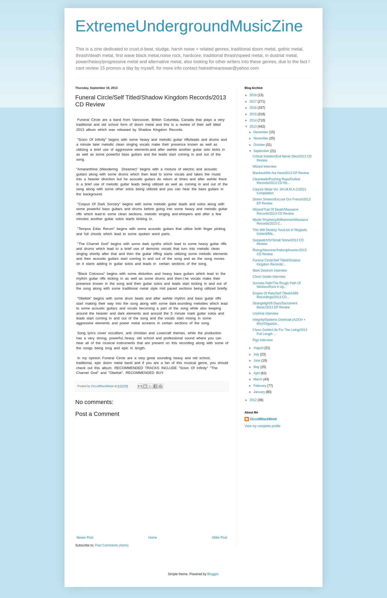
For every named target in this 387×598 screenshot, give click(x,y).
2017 (254, 101)
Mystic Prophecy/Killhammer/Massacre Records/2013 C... (280, 221)
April (257, 373)
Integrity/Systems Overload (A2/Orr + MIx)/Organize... (279, 321)
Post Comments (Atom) (111, 545)
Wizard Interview (265, 166)
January (259, 392)
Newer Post (85, 537)
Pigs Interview (263, 340)
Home (152, 537)
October (259, 145)
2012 (254, 400)
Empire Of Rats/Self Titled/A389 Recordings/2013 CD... (275, 295)
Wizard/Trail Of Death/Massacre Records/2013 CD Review (275, 211)
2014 (254, 120)
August (258, 348)
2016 (254, 108)
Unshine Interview (265, 313)
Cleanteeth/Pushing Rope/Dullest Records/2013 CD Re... (276, 181)
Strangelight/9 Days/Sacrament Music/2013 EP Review (275, 305)
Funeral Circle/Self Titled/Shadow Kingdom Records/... (276, 262)
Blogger (212, 574)
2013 (254, 126)
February (260, 386)
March (258, 379)
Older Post (219, 537)
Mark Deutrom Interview (270, 270)
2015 (254, 114)
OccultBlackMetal (263, 419)
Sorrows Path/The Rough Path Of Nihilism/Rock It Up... (277, 285)
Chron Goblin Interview (269, 277)
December (261, 132)
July (256, 354)
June (257, 360)
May (256, 367)
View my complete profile (262, 426)
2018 (254, 95)
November (261, 138)
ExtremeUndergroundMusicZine (189, 26)
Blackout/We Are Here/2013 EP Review (281, 173)
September (261, 151)
